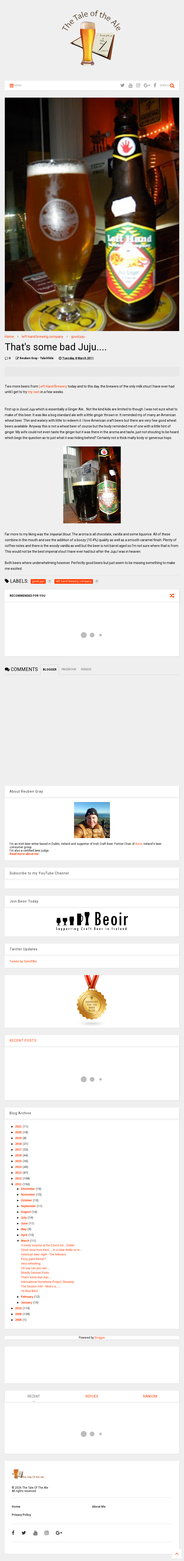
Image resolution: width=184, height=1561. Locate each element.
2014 (19, 1167)
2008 (19, 1320)
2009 (19, 1314)
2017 (19, 1149)
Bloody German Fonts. (35, 1272)
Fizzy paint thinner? (33, 1259)
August (26, 1212)
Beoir (138, 844)
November (28, 1194)
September (29, 1206)
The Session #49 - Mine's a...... (41, 1286)
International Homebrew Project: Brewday (47, 1282)
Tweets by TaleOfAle (23, 961)
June (25, 1223)
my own (33, 392)
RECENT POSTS (23, 1040)
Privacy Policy (21, 1515)
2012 (19, 1178)
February (27, 1296)
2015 (19, 1161)
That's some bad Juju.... (36, 1277)
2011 (19, 1184)
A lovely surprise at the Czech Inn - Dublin (48, 1245)
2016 (19, 1155)
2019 (19, 1138)
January (27, 1302)
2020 (19, 1132)
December (28, 1189)
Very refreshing (30, 1263)
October (27, 1200)
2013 (19, 1172)
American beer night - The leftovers (43, 1254)
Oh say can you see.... (35, 1268)
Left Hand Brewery (53, 386)
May (24, 1229)
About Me (99, 1506)
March (25, 1240)
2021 (19, 1126)
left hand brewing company (42, 337)
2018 (19, 1144)
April (24, 1235)
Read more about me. (25, 854)
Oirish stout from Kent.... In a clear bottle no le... (51, 1250)
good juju (78, 337)
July (24, 1217)
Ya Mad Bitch (29, 1291)
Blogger (100, 1337)
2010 (19, 1308)
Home (9, 337)
